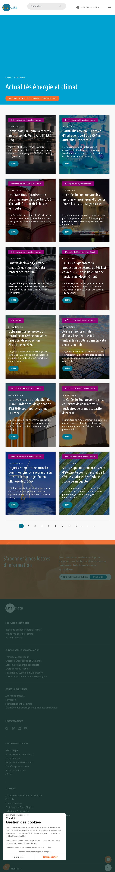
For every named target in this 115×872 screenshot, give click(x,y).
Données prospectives (17, 766)
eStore (8, 774)
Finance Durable (13, 803)
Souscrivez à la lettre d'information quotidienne (32, 98)
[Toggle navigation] (110, 7)
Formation (10, 699)
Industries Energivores (17, 811)
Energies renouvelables (17, 668)
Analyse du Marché (15, 695)
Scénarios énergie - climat (18, 703)
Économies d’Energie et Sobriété (22, 664)
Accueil (8, 77)
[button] (88, 7)
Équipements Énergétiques (19, 807)
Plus (13, 163)
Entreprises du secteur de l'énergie (23, 795)
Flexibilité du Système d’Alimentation (24, 672)
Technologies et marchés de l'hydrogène (26, 676)
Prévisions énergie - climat (19, 633)
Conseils (9, 799)
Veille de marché (13, 637)
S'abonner (98, 577)
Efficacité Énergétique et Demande (23, 660)
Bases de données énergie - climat (23, 629)
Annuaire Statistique (15, 770)
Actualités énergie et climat (19, 754)
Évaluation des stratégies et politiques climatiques (31, 707)
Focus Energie (12, 758)
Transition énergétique (17, 656)
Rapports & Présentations (19, 762)
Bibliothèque (19, 77)
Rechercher (60, 6)
